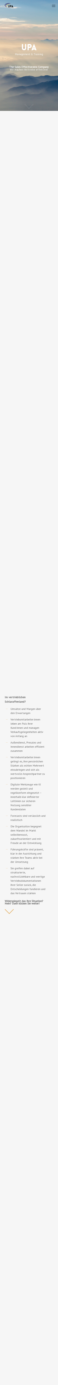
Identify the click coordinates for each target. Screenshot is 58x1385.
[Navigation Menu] (53, 5)
